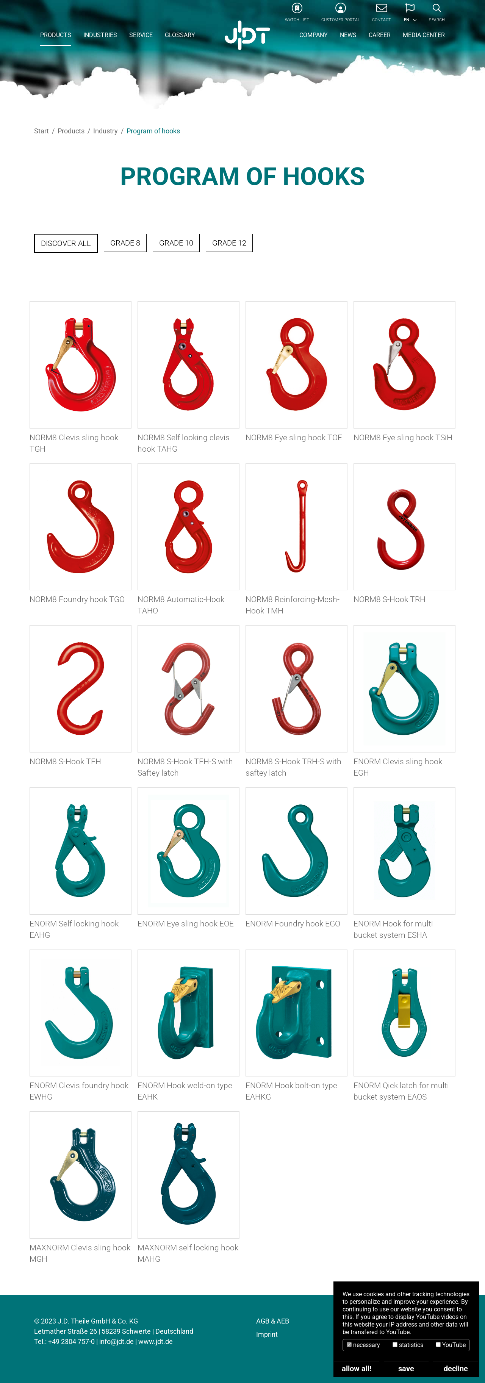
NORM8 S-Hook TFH (65, 761)
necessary (363, 1345)
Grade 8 (125, 242)
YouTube (451, 1345)
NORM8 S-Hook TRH (390, 599)
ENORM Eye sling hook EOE (186, 923)
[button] (410, 15)
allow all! (356, 1368)
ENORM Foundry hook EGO (293, 923)
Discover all (66, 243)
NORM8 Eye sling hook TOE (294, 437)
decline (456, 1368)
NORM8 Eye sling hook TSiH (403, 437)
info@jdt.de (116, 1341)
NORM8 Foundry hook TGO (77, 599)
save (406, 1368)
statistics (408, 1345)
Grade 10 (176, 242)
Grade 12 (229, 242)
